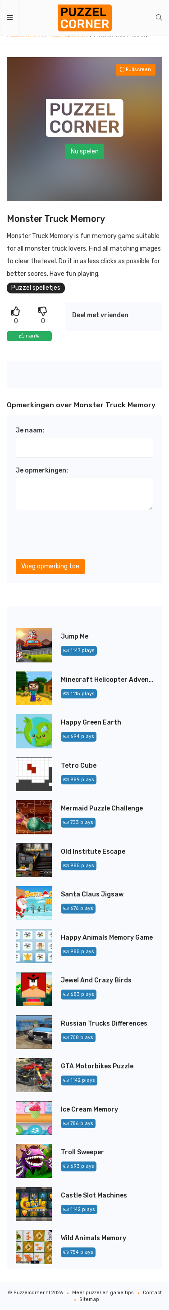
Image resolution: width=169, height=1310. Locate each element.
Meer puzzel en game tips (103, 1293)
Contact (152, 1293)
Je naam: (30, 430)
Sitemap (89, 1299)
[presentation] (84, 534)
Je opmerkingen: (42, 470)
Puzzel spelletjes (35, 288)
